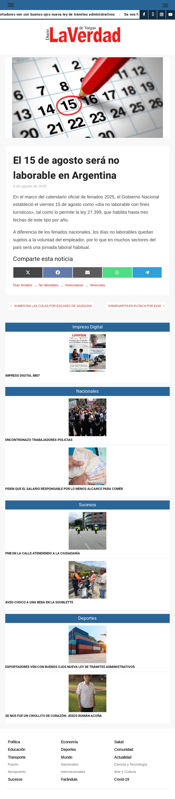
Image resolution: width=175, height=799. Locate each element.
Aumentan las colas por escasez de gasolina (53, 306)
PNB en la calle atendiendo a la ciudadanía (42, 553)
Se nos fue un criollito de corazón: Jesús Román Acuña (53, 715)
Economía (69, 742)
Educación (16, 749)
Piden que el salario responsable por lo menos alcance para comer (64, 488)
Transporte (16, 757)
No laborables (49, 285)
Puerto (13, 764)
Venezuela (97, 285)
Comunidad (123, 749)
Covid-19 (121, 779)
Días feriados (22, 285)
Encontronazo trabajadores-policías (38, 439)
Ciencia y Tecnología (130, 764)
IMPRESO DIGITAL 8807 (22, 375)
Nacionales (69, 764)
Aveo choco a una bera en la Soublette (39, 602)
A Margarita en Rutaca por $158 (134, 306)
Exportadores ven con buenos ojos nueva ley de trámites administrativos (70, 666)
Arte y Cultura (125, 772)
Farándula (69, 779)
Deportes (68, 749)
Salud (118, 742)
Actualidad (122, 757)
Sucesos (15, 779)
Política (14, 742)
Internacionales (73, 772)
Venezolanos (74, 285)
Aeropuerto (17, 772)
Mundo (66, 757)
